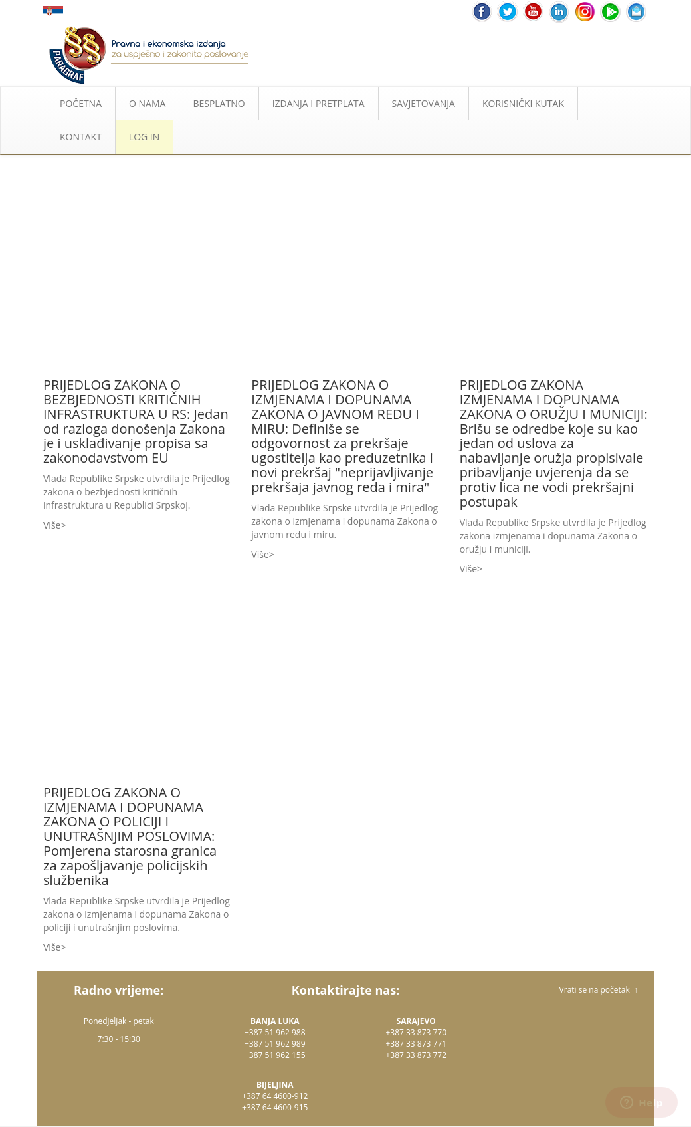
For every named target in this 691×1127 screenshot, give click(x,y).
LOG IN (144, 136)
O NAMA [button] (147, 103)
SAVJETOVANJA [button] (423, 103)
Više (51, 525)
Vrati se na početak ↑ (598, 989)
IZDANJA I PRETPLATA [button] (318, 103)
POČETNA (81, 103)
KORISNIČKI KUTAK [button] (523, 103)
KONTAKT (81, 136)
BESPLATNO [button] (219, 103)
